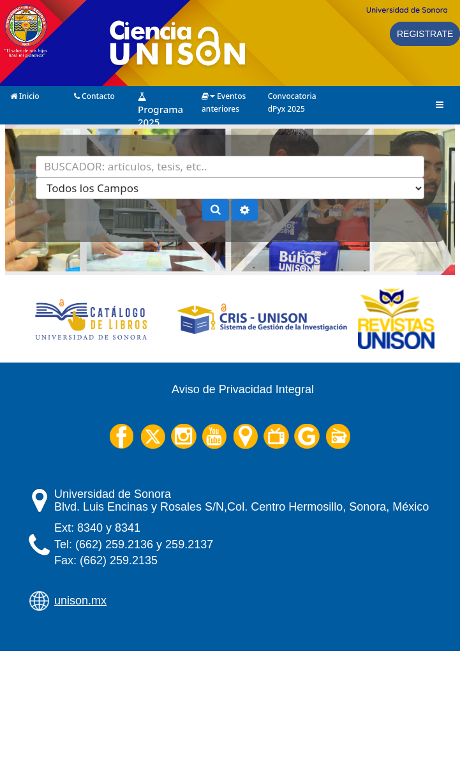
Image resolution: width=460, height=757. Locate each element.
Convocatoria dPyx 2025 (292, 95)
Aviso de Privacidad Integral (243, 389)
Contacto (94, 95)
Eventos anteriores (224, 95)
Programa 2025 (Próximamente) (165, 96)
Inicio (25, 95)
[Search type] (230, 188)
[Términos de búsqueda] (230, 166)
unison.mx (80, 600)
